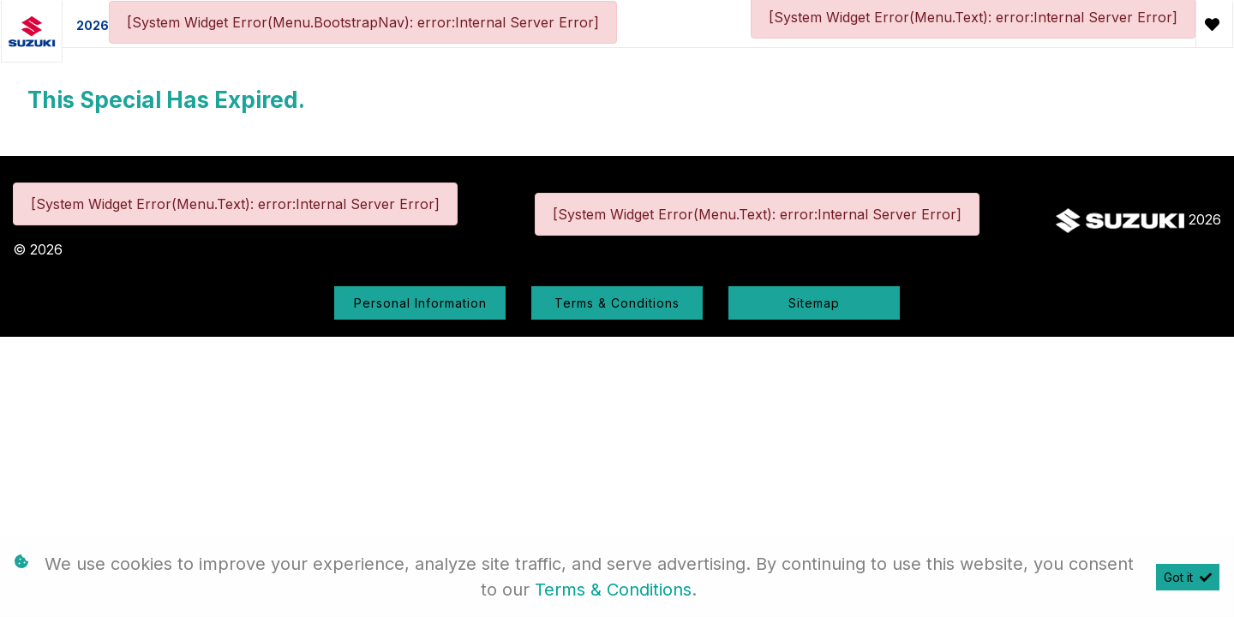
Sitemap (814, 303)
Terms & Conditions (617, 303)
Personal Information (420, 303)
